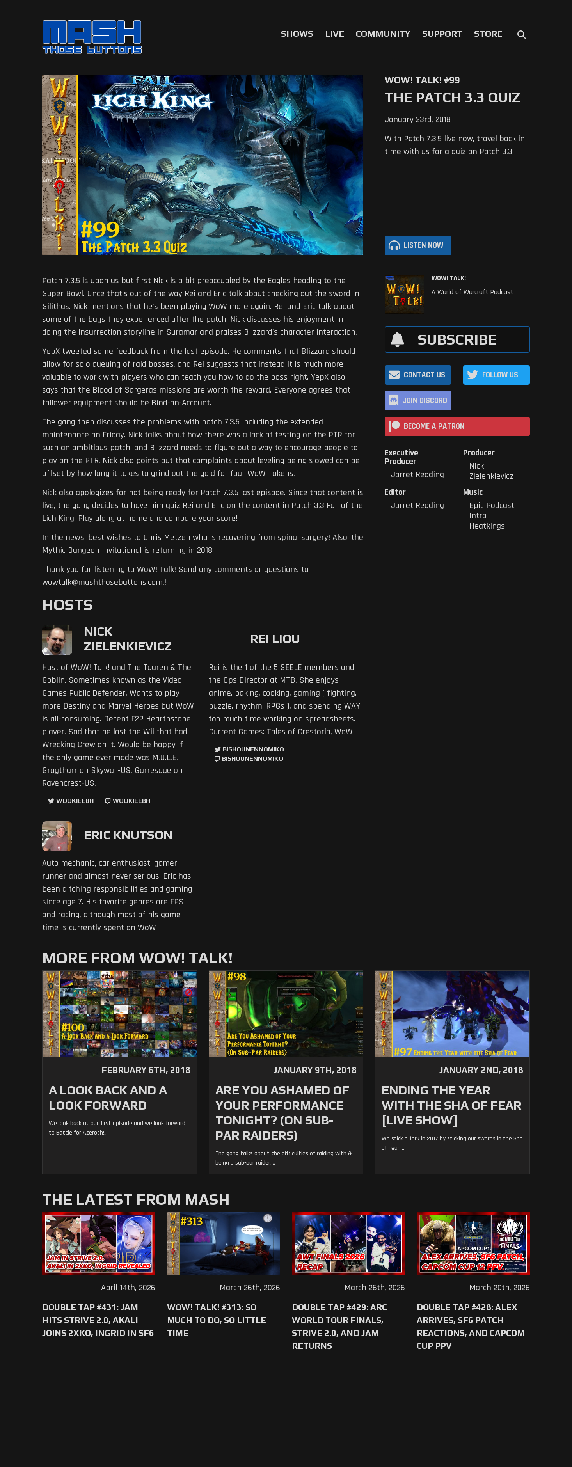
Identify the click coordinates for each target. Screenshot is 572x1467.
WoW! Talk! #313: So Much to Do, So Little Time (216, 1320)
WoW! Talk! (449, 278)
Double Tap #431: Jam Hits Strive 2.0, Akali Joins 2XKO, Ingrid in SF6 (98, 1320)
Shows (297, 33)
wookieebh (131, 801)
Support (442, 33)
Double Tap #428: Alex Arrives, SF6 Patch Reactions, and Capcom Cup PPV (471, 1326)
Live (334, 33)
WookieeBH (75, 801)
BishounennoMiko (253, 749)
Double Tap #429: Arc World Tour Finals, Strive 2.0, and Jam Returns (339, 1326)
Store (488, 33)
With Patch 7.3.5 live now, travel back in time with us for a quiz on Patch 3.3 (455, 145)
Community (383, 33)
